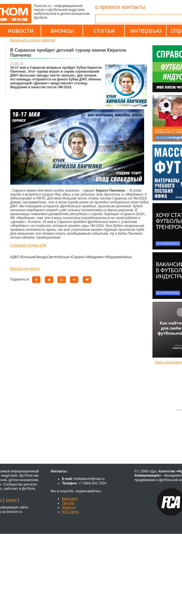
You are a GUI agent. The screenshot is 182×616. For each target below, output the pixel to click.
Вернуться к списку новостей (32, 40)
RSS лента (70, 512)
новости (20, 30)
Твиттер (68, 503)
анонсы (62, 30)
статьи (104, 30)
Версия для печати (25, 269)
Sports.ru (69, 507)
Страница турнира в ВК (28, 245)
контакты (133, 7)
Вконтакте (69, 499)
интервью (146, 30)
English (11, 500)
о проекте (107, 7)
